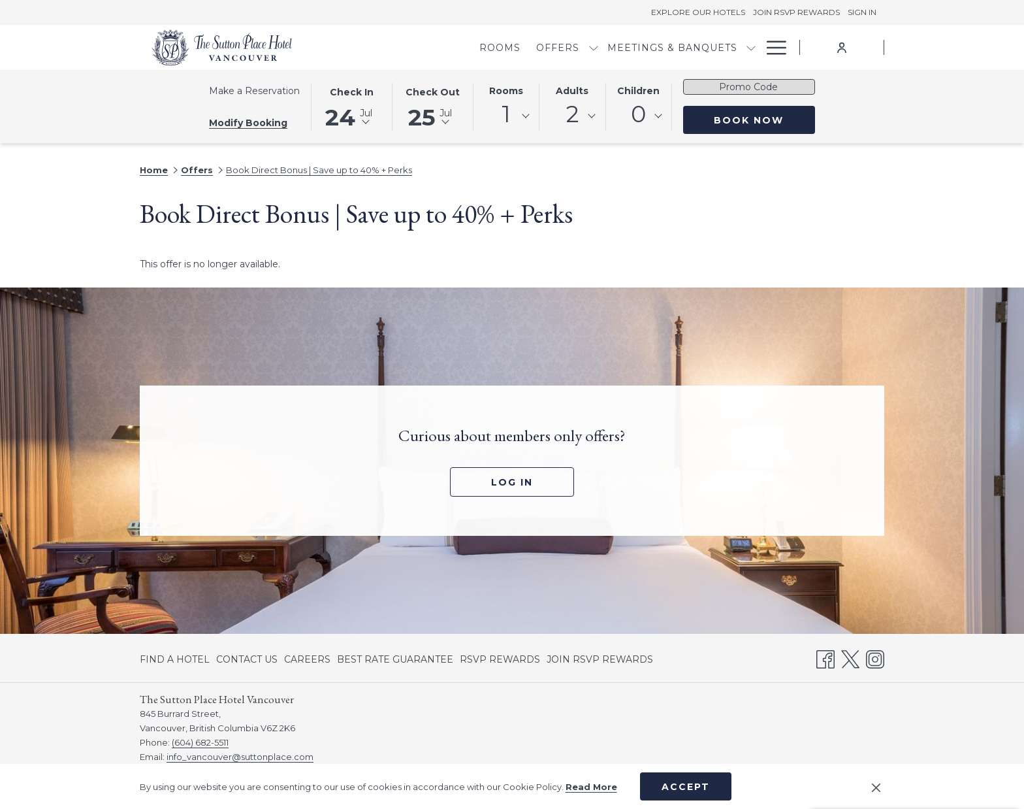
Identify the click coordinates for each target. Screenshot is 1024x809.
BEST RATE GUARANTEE (395, 659)
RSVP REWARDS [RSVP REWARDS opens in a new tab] (500, 661)
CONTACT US (247, 659)
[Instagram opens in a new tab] (875, 657)
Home (154, 170)
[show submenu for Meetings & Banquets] (682, 47)
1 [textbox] (506, 114)
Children (638, 91)
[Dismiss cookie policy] (876, 787)
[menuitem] (431, 47)
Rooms (506, 91)
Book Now (764, 120)
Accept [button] (686, 787)
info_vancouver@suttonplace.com (240, 756)
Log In (512, 482)
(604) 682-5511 (200, 742)
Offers (197, 170)
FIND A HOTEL (175, 659)
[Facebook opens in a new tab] (825, 657)
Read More (591, 787)
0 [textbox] (638, 114)
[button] (351, 106)
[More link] (771, 47)
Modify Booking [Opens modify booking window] (248, 123)
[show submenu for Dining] (751, 47)
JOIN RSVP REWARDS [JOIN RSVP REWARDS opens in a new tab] (600, 661)
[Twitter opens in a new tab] (850, 657)
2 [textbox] (572, 114)
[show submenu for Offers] (524, 47)
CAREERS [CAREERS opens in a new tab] (307, 661)
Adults (572, 91)
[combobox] (506, 116)
